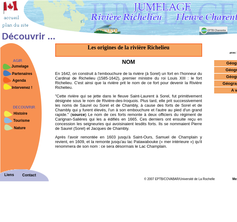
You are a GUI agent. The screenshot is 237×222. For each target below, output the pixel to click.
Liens (9, 175)
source (78, 114)
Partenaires (22, 74)
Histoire (20, 113)
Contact (29, 175)
